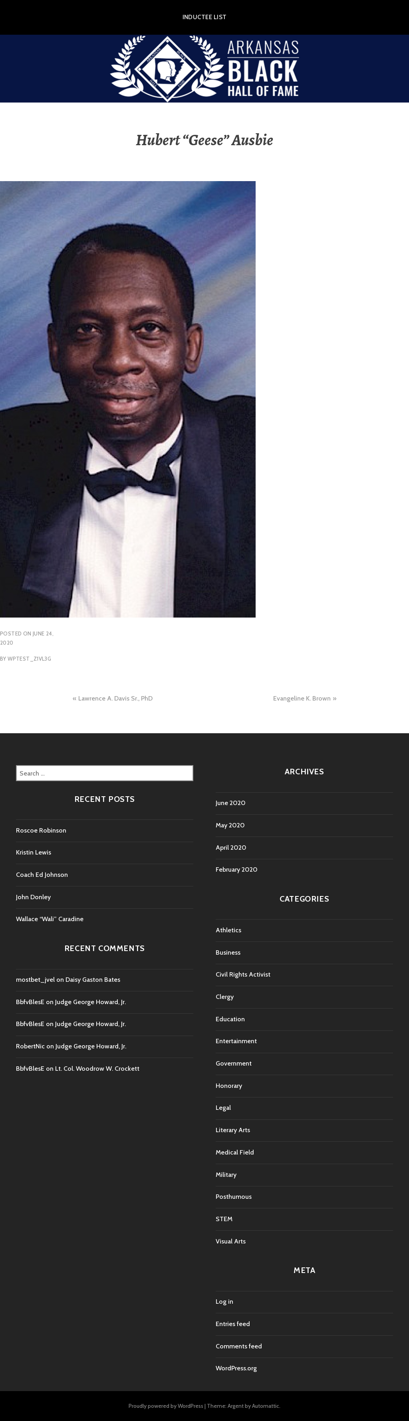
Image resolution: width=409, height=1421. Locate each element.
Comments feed (239, 1346)
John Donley (33, 897)
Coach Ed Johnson (42, 874)
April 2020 (231, 847)
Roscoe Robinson (41, 830)
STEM (224, 1219)
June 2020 (231, 803)
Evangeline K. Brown (302, 698)
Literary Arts (233, 1130)
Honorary (229, 1085)
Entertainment (236, 1041)
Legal (223, 1107)
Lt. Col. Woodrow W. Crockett (97, 1068)
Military (226, 1174)
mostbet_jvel (35, 979)
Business (228, 952)
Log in (224, 1301)
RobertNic (30, 1046)
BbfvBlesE (30, 1002)
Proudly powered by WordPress (166, 1405)
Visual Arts (231, 1241)
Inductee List (205, 17)
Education (230, 1019)
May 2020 (230, 825)
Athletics (228, 930)
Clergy (225, 997)
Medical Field (235, 1152)
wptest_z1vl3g (29, 658)
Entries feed (233, 1324)
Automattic (265, 1405)
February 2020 (237, 869)
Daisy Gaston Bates (93, 979)
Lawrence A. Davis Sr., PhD (115, 698)
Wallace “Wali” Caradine (49, 919)
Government (234, 1063)
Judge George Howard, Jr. (90, 1002)
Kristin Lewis (33, 852)
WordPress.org (236, 1368)
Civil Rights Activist (243, 974)
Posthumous (234, 1196)
